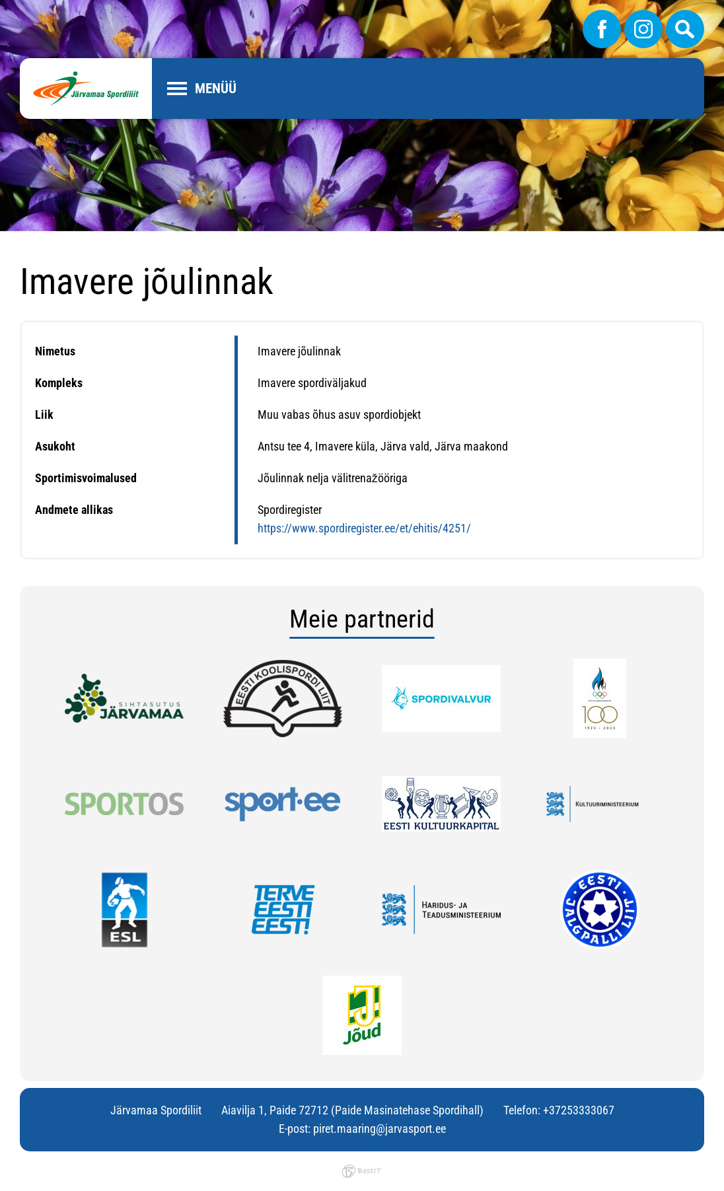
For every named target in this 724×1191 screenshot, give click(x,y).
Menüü (215, 88)
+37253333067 (578, 1110)
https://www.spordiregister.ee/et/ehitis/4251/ (364, 528)
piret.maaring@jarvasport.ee (379, 1129)
